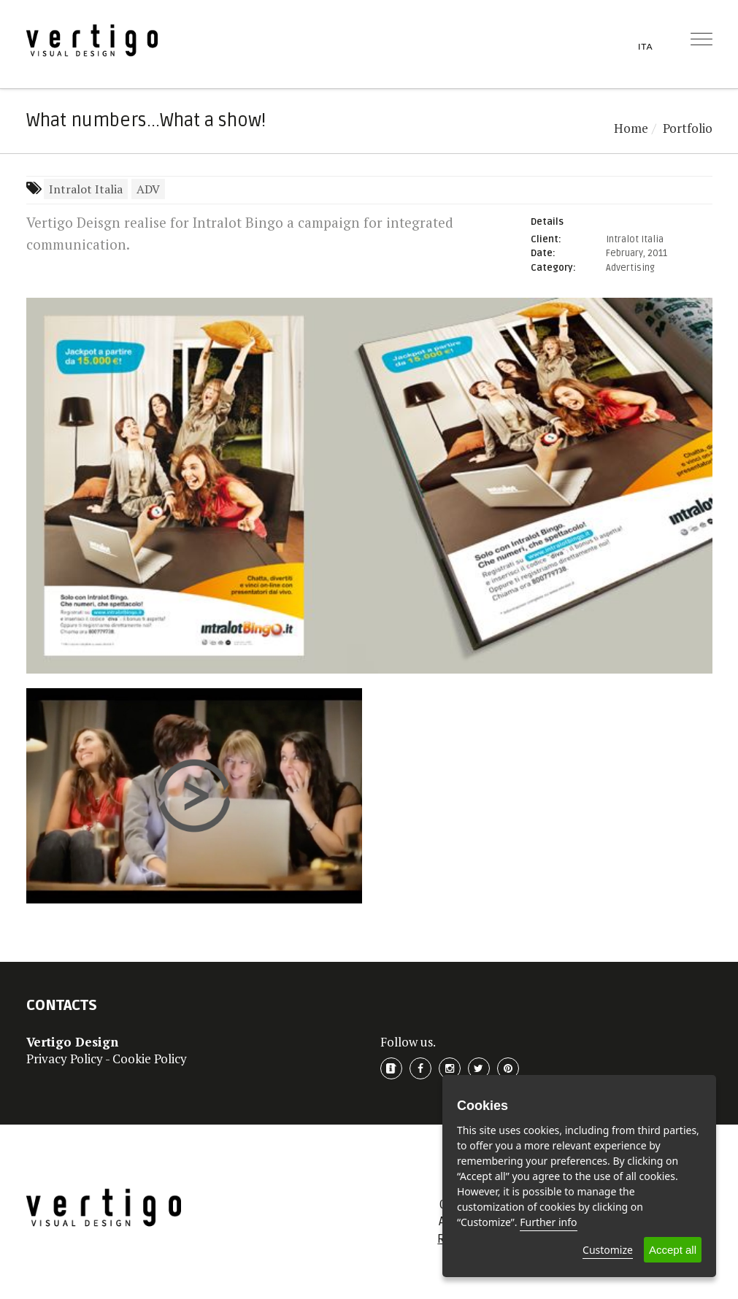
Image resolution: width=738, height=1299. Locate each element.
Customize (608, 1250)
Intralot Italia (86, 189)
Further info (548, 1222)
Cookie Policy (149, 1058)
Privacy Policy (64, 1058)
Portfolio (687, 128)
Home (631, 128)
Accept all (672, 1250)
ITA (645, 46)
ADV (148, 189)
